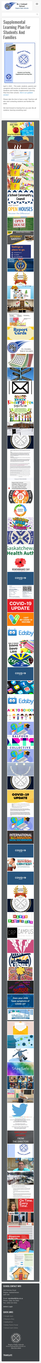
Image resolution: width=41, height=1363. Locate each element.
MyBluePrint (8, 1322)
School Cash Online (11, 1328)
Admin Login (8, 1306)
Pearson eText (9, 1319)
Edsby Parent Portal (11, 1325)
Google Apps (8, 1316)
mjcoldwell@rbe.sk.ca (15, 1298)
